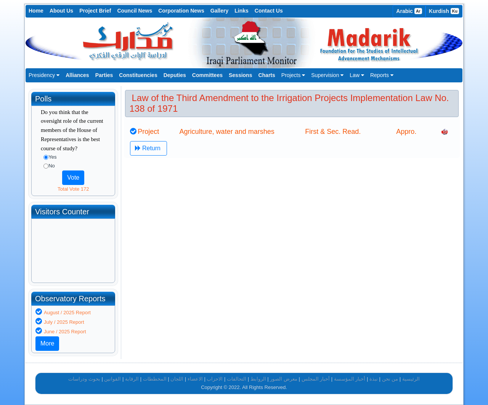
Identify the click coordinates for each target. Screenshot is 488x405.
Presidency (44, 75)
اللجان (176, 379)
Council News (134, 11)
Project (148, 131)
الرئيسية (411, 379)
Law (357, 75)
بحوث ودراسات (84, 379)
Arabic (409, 11)
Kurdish (444, 11)
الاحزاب (215, 379)
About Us (61, 11)
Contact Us (269, 11)
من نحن (390, 379)
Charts (266, 75)
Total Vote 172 (73, 189)
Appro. (406, 131)
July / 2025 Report (64, 322)
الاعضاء (195, 379)
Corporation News (181, 11)
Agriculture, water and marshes (227, 131)
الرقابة (132, 379)
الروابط (258, 379)
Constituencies (138, 75)
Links (241, 11)
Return (148, 148)
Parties (104, 75)
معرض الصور (283, 379)
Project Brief (95, 11)
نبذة (373, 379)
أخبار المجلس (316, 379)
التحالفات (236, 379)
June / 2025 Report (65, 331)
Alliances (77, 75)
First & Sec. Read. (333, 131)
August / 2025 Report (67, 312)
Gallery (219, 11)
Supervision (327, 75)
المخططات (155, 379)
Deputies (175, 75)
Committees (207, 75)
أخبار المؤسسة (350, 379)
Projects (293, 75)
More (47, 343)
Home (36, 11)
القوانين (112, 379)
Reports (381, 75)
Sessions (240, 75)
